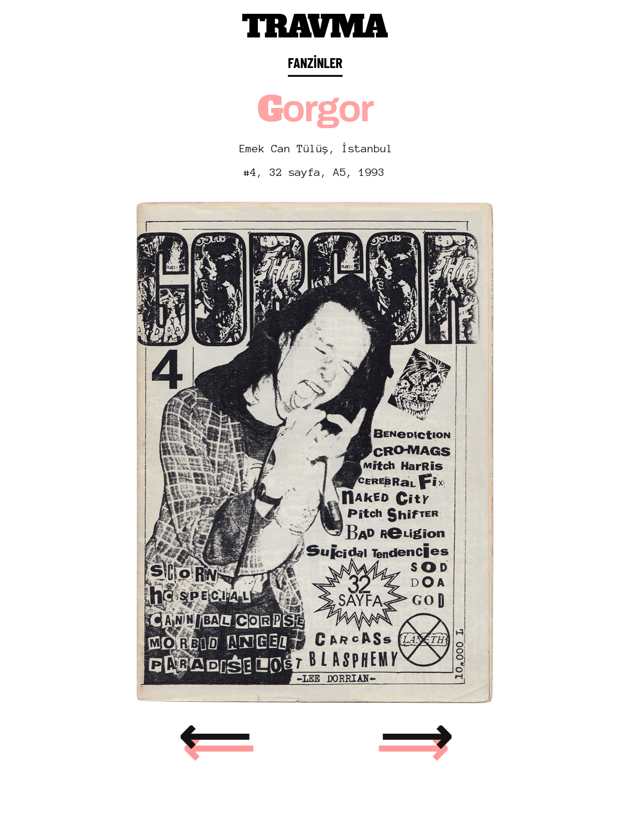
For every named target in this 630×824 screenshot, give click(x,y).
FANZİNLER (315, 62)
